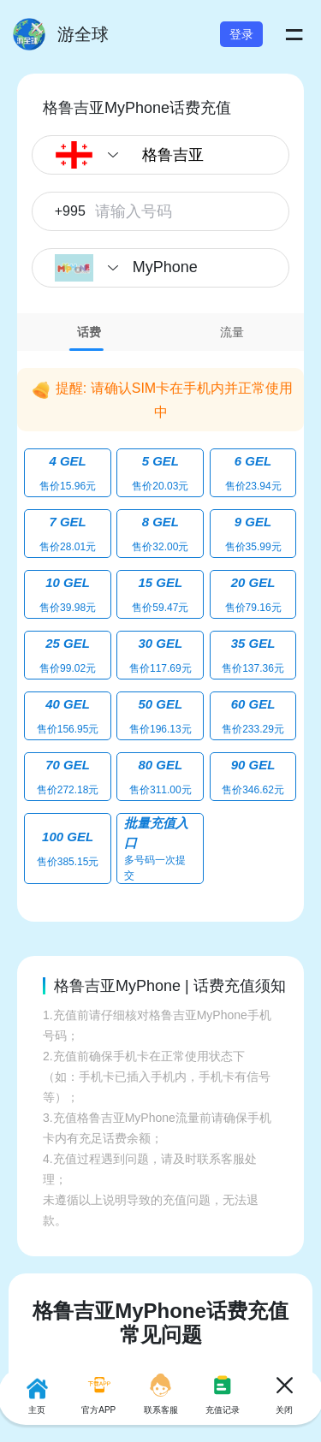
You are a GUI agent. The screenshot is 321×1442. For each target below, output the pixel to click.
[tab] (89, 332)
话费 (89, 332)
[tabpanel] (160, 624)
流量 (232, 332)
